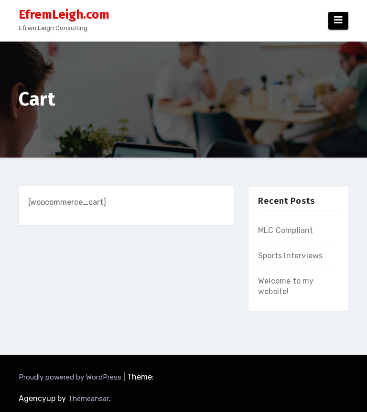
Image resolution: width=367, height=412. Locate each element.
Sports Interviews (290, 255)
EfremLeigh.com (64, 14)
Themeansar (88, 398)
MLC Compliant (285, 230)
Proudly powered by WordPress (71, 377)
